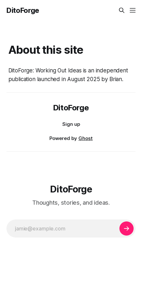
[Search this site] (122, 10)
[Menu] (132, 10)
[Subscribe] (126, 228)
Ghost (85, 138)
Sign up (71, 124)
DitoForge (22, 10)
